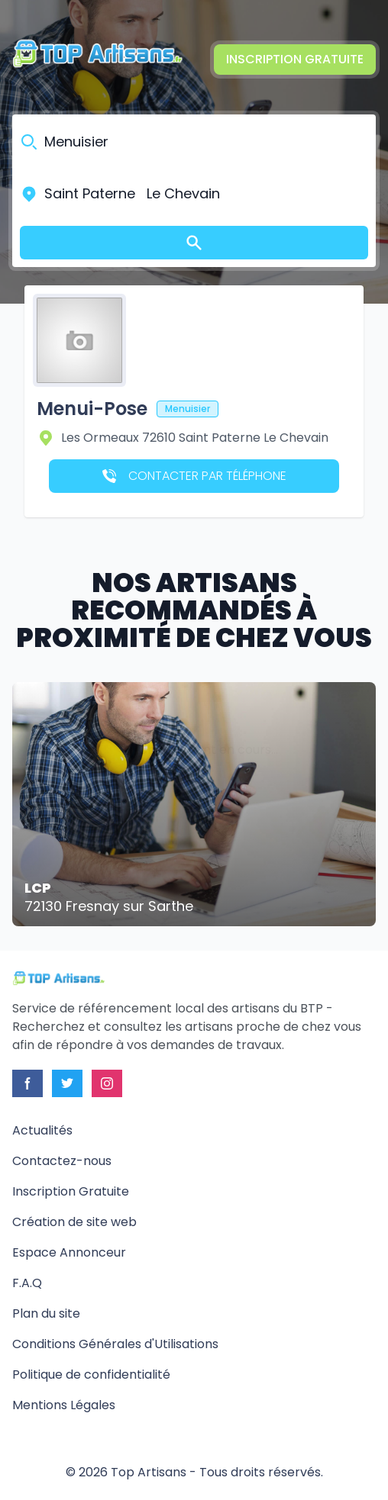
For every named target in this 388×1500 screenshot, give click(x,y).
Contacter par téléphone (194, 475)
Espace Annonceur (69, 1252)
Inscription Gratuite (295, 59)
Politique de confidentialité (91, 1374)
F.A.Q (27, 1283)
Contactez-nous (62, 1161)
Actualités (42, 1130)
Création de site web (74, 1222)
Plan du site (46, 1313)
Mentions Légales (63, 1405)
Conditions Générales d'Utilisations (115, 1344)
